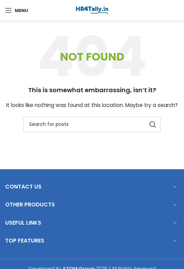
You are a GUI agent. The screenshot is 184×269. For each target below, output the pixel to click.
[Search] (92, 124)
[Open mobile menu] (17, 10)
